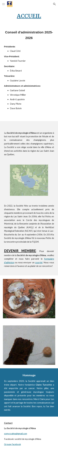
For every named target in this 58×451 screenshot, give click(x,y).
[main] (29, 16)
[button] (3, 4)
